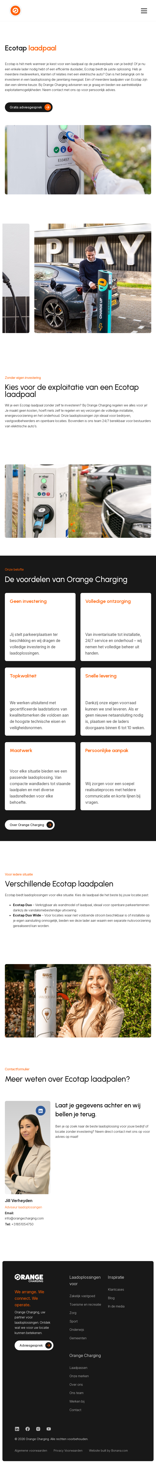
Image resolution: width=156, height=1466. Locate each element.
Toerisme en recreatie (85, 1304)
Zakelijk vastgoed (82, 1296)
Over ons (76, 1384)
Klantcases (116, 1289)
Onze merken (79, 1376)
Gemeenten (78, 1338)
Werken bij (76, 1401)
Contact (75, 1410)
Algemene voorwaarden (31, 1450)
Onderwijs (76, 1330)
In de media (116, 1306)
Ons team (76, 1393)
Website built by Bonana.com (108, 1450)
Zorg (72, 1313)
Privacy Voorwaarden (68, 1450)
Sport (73, 1321)
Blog (111, 1298)
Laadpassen (78, 1368)
